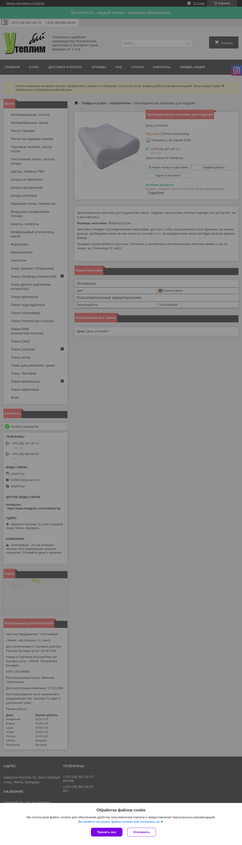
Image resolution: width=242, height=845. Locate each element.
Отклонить (141, 832)
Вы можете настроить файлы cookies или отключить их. (119, 821)
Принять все (106, 832)
